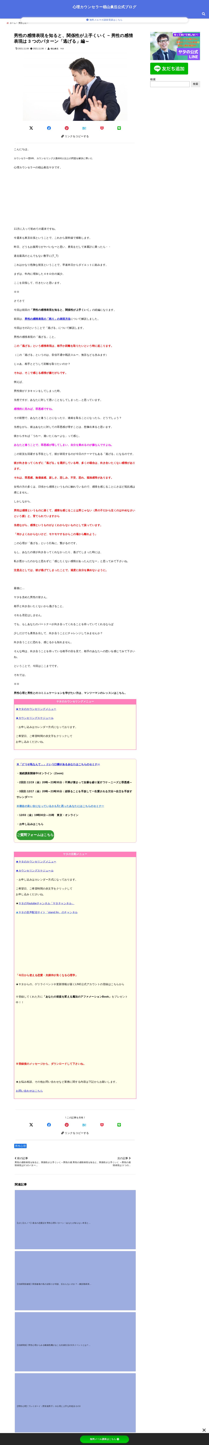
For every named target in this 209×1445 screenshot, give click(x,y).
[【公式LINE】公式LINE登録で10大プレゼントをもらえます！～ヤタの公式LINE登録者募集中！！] (30, 1257)
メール (21, 1381)
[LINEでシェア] (119, 126)
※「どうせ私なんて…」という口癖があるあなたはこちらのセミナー (58, 763)
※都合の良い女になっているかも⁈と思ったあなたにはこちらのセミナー (60, 805)
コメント (22, 1335)
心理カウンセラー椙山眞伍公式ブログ (105, 7)
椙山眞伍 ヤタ (57, 47)
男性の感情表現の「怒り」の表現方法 (48, 318)
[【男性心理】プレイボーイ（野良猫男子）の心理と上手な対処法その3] (120, 1205)
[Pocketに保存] (102, 126)
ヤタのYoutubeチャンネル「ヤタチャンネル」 (46, 902)
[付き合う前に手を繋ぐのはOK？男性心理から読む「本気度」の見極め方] (120, 1257)
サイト (19, 1392)
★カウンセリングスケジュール (35, 717)
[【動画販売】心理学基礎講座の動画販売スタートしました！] (60, 1257)
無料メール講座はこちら (104, 1439)
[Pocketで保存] (102, 1124)
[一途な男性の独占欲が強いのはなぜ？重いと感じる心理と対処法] (60, 1289)
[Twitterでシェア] (31, 126)
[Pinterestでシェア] (67, 126)
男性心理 (20, 1145)
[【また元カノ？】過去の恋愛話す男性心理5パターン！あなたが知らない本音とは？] (30, 1205)
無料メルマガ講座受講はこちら (104, 20)
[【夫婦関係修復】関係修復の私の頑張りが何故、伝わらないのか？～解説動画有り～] (60, 1205)
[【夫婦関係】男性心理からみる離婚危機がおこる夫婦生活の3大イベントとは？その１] (90, 1205)
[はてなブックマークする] (84, 126)
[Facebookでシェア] (49, 126)
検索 (153, 77)
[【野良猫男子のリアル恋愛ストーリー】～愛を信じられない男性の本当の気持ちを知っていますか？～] (90, 1257)
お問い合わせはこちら (29, 1090)
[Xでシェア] (31, 1124)
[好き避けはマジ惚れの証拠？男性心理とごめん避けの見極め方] (90, 1289)
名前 (19, 1370)
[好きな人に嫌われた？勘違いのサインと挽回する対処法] (30, 1289)
